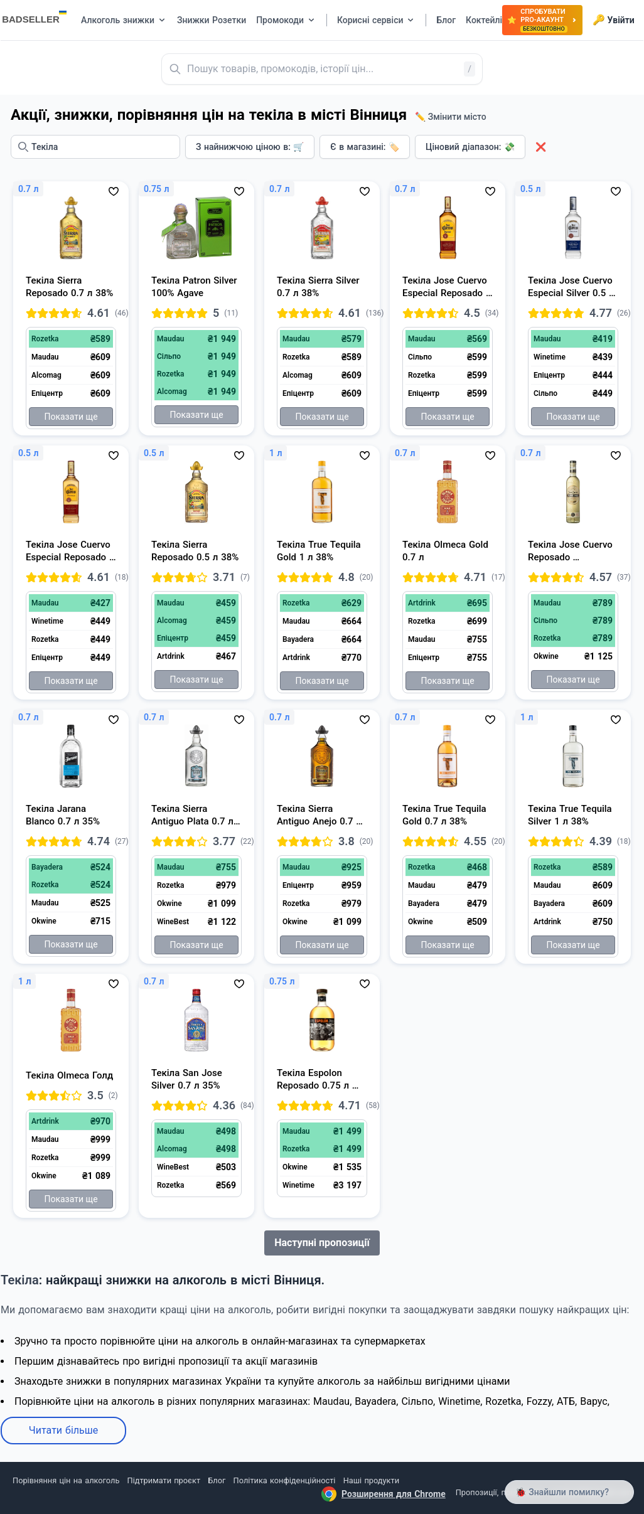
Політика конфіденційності (284, 1480)
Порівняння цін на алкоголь (66, 1480)
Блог (216, 1480)
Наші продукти (371, 1480)
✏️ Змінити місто (450, 117)
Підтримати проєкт (163, 1480)
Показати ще (70, 417)
